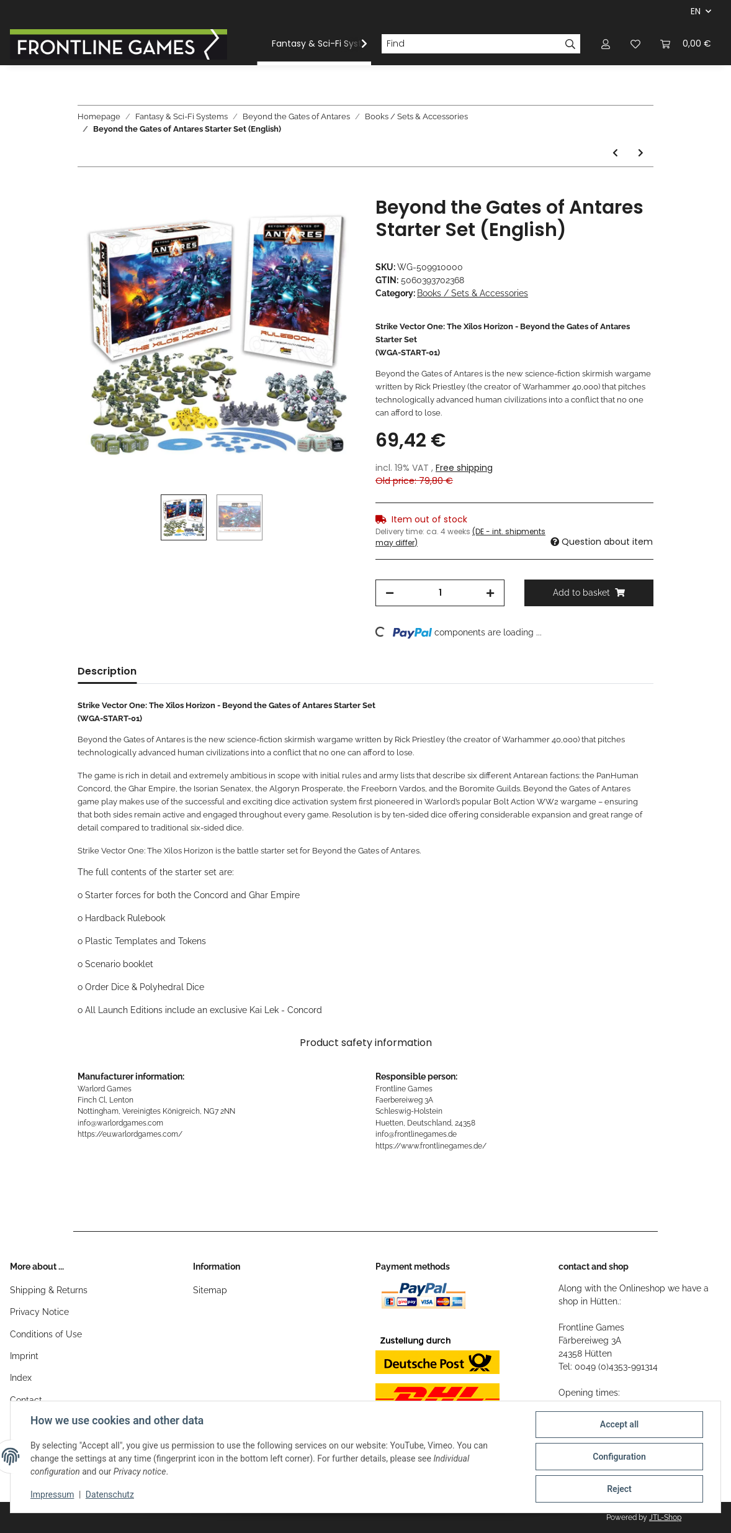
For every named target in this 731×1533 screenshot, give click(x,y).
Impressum (52, 1494)
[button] (606, 43)
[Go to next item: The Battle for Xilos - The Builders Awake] (640, 153)
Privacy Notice (39, 1312)
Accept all (619, 1424)
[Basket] (685, 43)
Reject (619, 1489)
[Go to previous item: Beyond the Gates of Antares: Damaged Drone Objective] (615, 153)
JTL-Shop (665, 1517)
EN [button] (696, 11)
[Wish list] (635, 43)
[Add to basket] (87, 189)
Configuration (619, 1457)
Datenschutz (110, 1494)
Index (21, 1378)
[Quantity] (440, 593)
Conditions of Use (46, 1334)
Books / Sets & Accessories (472, 293)
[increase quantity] (490, 593)
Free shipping (464, 468)
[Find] (471, 44)
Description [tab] (107, 671)
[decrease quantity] (389, 593)
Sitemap (210, 1290)
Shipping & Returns (48, 1290)
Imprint (24, 1356)
